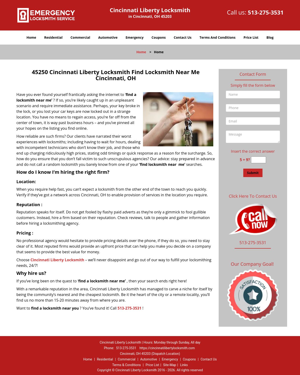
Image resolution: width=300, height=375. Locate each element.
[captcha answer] (258, 159)
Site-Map (169, 365)
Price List (251, 37)
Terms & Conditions (126, 365)
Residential (53, 37)
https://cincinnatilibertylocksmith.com (167, 348)
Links (184, 365)
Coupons (159, 37)
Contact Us (182, 37)
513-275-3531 (266, 12)
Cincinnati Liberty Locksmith (57, 259)
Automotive (108, 37)
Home (31, 37)
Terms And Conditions (217, 37)
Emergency (135, 37)
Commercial (80, 37)
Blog (270, 37)
